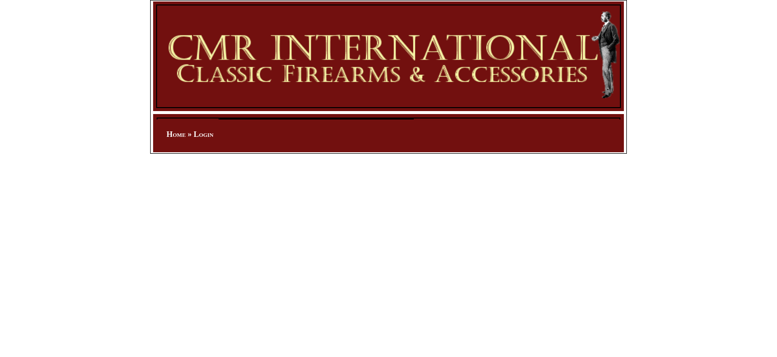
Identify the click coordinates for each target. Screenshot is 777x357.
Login (204, 134)
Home (176, 134)
